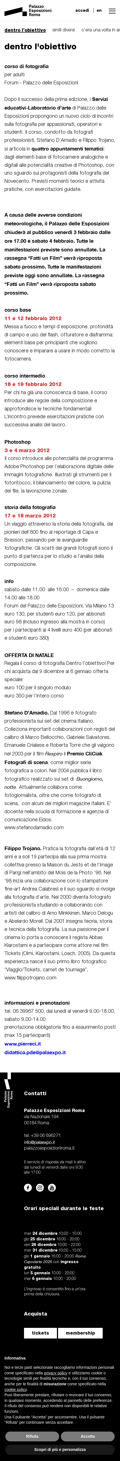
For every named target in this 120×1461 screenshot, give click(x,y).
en (99, 10)
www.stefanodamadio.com (34, 828)
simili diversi (63, 30)
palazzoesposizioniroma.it (49, 1148)
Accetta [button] (88, 1436)
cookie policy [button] (15, 1389)
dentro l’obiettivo (25, 30)
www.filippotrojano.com (30, 978)
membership (80, 1333)
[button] (111, 10)
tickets (40, 1333)
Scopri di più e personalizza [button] (60, 1449)
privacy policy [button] (56, 1373)
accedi (82, 10)
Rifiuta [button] (32, 1436)
